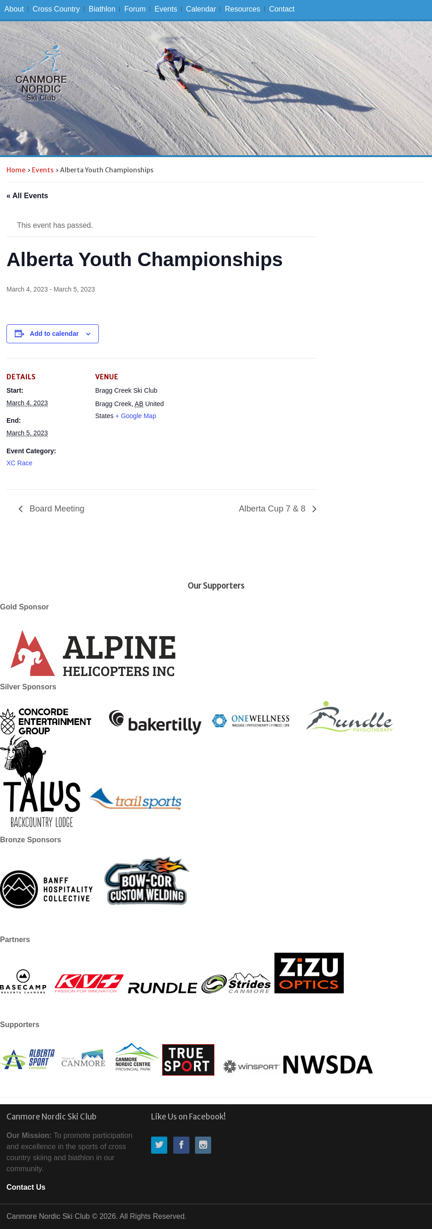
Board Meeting (56, 508)
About (14, 9)
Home (15, 170)
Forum (135, 9)
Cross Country (56, 9)
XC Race (19, 463)
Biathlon (102, 9)
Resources (242, 9)
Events (165, 9)
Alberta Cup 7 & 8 (273, 508)
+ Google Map (136, 416)
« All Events (27, 196)
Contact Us (25, 1187)
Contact (281, 9)
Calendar (201, 9)
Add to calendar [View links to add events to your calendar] (54, 333)
